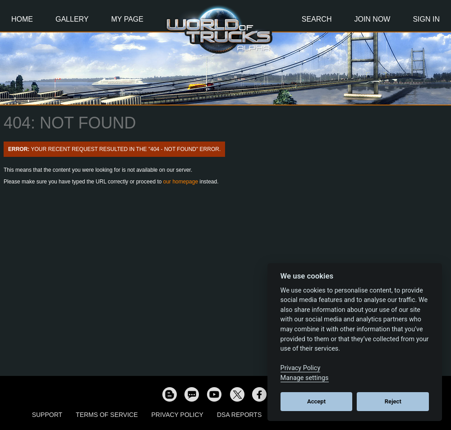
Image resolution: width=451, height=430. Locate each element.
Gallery (72, 19)
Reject (393, 401)
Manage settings (305, 378)
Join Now (372, 19)
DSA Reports (239, 414)
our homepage (180, 181)
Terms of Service (107, 414)
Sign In (426, 19)
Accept (316, 401)
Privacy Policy (177, 414)
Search (317, 19)
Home (22, 19)
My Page (127, 19)
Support (47, 414)
